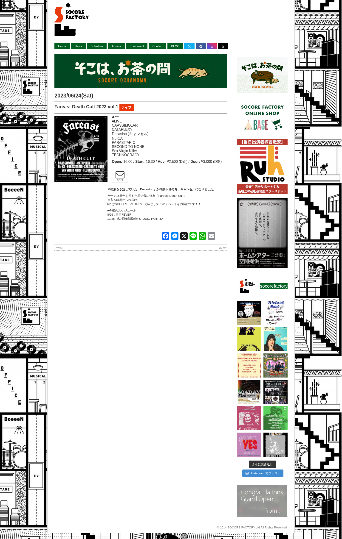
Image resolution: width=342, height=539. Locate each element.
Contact (157, 46)
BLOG (175, 46)
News (78, 46)
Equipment (137, 46)
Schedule (96, 46)
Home (62, 46)
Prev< (58, 248)
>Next (222, 248)
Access (116, 46)
